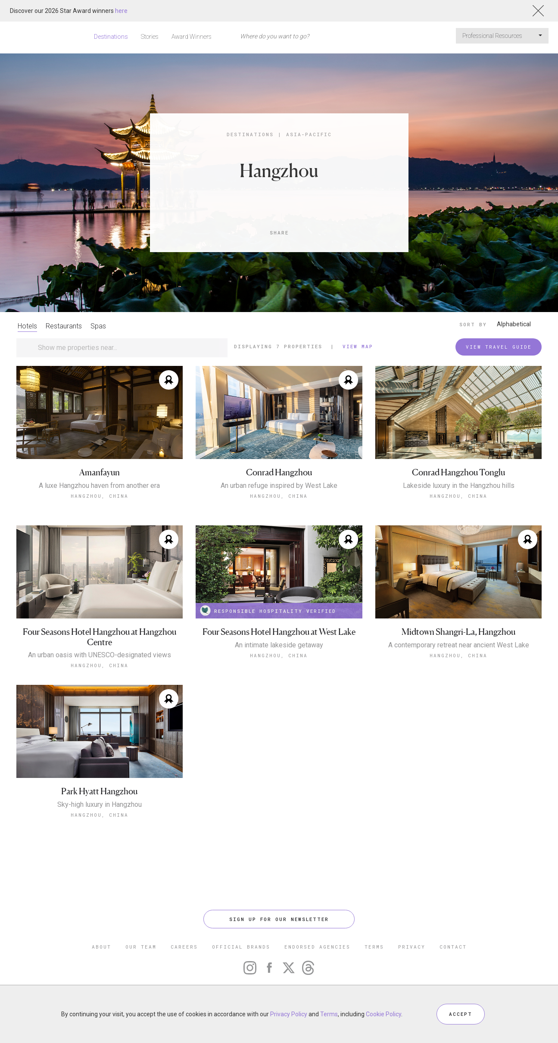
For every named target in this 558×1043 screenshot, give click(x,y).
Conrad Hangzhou (279, 473)
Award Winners (191, 36)
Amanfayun (99, 473)
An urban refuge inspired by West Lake (279, 485)
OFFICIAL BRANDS (241, 946)
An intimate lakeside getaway (279, 645)
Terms (329, 1014)
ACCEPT (460, 1014)
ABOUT (101, 946)
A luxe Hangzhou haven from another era (99, 485)
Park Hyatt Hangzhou (99, 791)
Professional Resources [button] (502, 35)
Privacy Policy (288, 1014)
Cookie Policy (383, 1014)
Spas (98, 326)
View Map (358, 346)
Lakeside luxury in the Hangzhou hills (458, 485)
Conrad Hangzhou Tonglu (458, 473)
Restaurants (64, 326)
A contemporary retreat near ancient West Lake (458, 645)
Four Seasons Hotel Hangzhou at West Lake (279, 632)
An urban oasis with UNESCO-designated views (99, 655)
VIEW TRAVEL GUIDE (499, 347)
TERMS (374, 946)
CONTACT (453, 946)
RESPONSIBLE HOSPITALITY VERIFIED (268, 610)
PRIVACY (411, 946)
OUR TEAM (140, 946)
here (121, 10)
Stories (150, 36)
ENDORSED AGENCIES (317, 946)
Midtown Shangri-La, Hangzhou (458, 632)
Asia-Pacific (309, 134)
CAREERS (184, 946)
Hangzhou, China (99, 496)
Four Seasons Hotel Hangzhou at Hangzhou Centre (99, 637)
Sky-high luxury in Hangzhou (99, 804)
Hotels (27, 326)
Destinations (111, 36)
